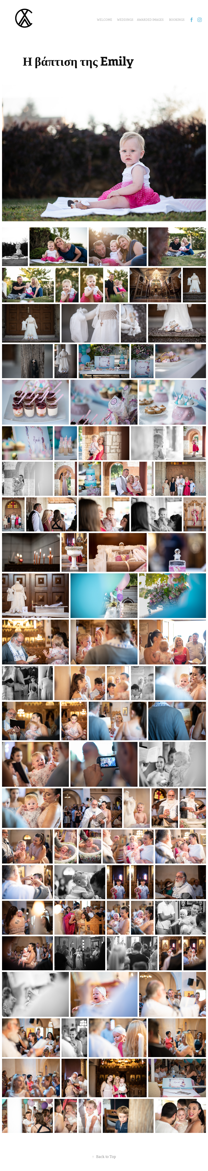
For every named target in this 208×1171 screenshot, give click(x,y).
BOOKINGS (176, 20)
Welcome (104, 20)
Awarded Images (150, 20)
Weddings (125, 20)
